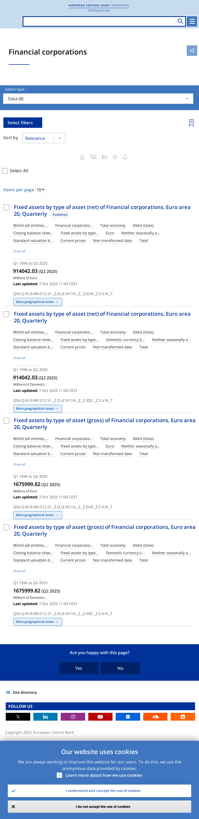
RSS (183, 717)
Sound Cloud (155, 717)
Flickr (128, 717)
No (120, 668)
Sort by (10, 137)
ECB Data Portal (99, 10)
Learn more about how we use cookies (104, 775)
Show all (19, 251)
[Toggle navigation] (192, 21)
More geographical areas (35, 302)
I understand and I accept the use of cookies (103, 790)
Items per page (18, 190)
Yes (78, 668)
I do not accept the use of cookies (103, 807)
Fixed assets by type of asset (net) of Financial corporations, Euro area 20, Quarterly (102, 210)
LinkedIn (45, 717)
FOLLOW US (20, 706)
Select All (19, 171)
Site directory (25, 692)
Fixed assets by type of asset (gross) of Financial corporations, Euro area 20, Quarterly (105, 424)
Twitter (18, 717)
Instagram (73, 717)
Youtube (100, 717)
